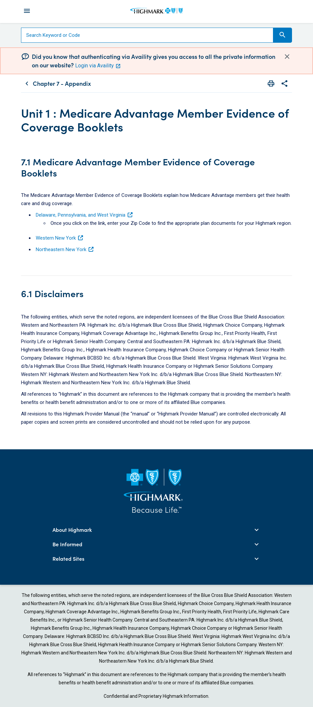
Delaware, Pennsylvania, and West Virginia (84, 215)
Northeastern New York (65, 249)
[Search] (147, 35)
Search (282, 35)
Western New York (60, 238)
